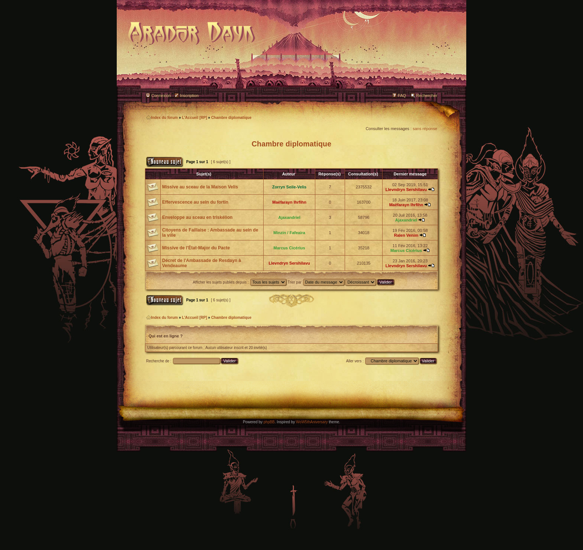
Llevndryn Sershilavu (406, 189)
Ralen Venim (406, 235)
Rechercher (426, 95)
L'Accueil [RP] (194, 118)
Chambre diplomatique (231, 118)
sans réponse (425, 128)
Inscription (189, 95)
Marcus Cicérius (289, 248)
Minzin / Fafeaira (289, 232)
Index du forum (162, 118)
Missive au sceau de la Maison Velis (200, 187)
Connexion (161, 95)
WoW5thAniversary (312, 422)
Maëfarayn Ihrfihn (289, 202)
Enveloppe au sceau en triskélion (197, 217)
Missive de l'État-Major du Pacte (196, 247)
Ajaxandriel (289, 217)
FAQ (402, 95)
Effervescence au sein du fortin (195, 202)
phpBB (269, 422)
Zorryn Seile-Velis (289, 187)
